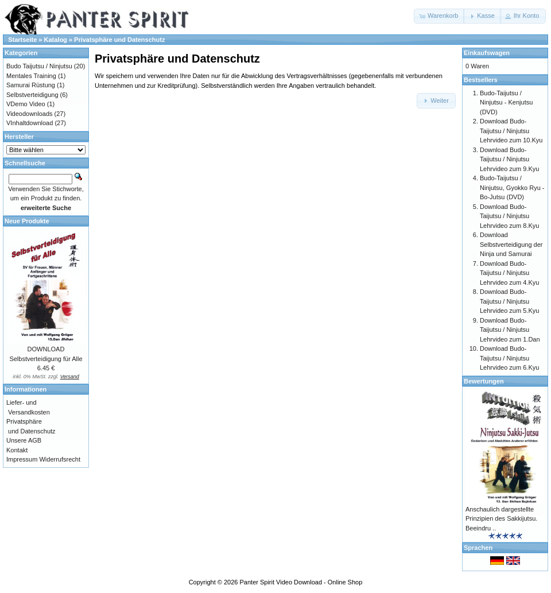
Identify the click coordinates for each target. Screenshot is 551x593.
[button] (439, 16)
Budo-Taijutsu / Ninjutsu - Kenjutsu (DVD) (506, 102)
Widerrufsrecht (59, 459)
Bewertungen (484, 381)
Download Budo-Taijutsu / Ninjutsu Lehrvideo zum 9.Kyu (509, 159)
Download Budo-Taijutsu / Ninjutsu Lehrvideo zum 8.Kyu (509, 216)
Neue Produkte (27, 221)
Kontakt (17, 450)
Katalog (55, 39)
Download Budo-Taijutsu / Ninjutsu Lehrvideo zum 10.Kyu (511, 131)
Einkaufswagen (487, 52)
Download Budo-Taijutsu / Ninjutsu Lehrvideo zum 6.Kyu (509, 358)
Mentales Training (31, 75)
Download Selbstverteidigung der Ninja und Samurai (511, 244)
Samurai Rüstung (30, 85)
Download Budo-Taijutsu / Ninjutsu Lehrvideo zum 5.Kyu (509, 301)
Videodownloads (29, 113)
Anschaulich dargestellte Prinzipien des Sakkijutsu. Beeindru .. (501, 519)
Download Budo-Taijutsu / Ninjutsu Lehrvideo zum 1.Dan (510, 330)
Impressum (21, 459)
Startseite (22, 39)
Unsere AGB (23, 440)
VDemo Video (25, 103)
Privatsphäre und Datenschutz (119, 39)
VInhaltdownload (29, 122)
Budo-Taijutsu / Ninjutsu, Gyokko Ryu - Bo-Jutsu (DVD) (512, 187)
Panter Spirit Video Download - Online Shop (301, 582)
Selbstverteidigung (32, 94)
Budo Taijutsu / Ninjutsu (39, 66)
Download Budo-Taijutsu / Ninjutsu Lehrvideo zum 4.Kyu (509, 273)
